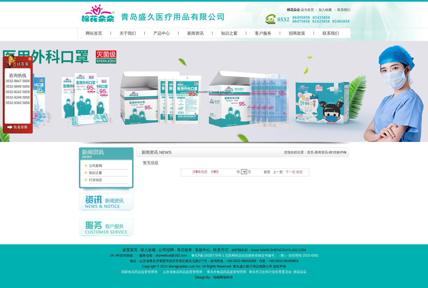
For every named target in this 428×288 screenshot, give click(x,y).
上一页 (278, 172)
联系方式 (220, 250)
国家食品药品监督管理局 (139, 272)
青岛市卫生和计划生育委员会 (270, 272)
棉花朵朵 (293, 10)
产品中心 (161, 33)
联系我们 (343, 10)
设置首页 (130, 250)
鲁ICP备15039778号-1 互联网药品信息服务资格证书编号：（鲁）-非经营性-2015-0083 (254, 255)
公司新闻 (95, 166)
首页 (310, 152)
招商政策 (297, 33)
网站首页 (94, 33)
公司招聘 (166, 250)
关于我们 (128, 33)
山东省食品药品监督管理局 (182, 272)
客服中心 (202, 250)
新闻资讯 (195, 33)
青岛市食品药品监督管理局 (226, 272)
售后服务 (184, 250)
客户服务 (263, 33)
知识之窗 (229, 33)
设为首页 (307, 10)
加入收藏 (325, 10)
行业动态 (95, 180)
